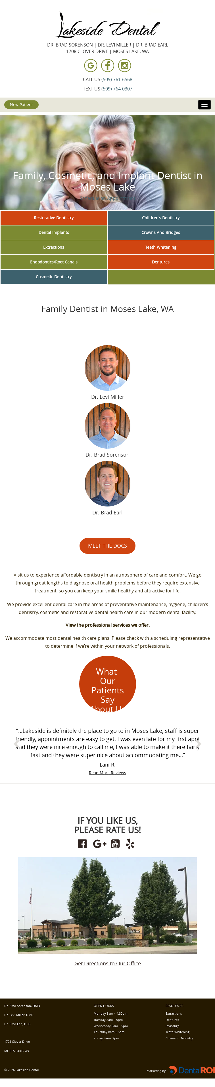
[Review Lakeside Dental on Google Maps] (100, 844)
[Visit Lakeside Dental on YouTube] (115, 844)
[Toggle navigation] (204, 104)
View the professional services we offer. (108, 625)
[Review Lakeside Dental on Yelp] (131, 844)
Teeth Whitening (160, 247)
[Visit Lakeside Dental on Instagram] (124, 65)
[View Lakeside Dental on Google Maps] (91, 65)
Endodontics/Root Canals (54, 262)
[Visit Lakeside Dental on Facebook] (108, 65)
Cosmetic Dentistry (54, 276)
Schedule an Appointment (107, 198)
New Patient (21, 104)
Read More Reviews (107, 772)
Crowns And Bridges (160, 232)
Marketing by (156, 1071)
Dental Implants (54, 232)
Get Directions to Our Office (107, 963)
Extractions (53, 247)
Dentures (161, 262)
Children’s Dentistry (160, 217)
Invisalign (172, 1026)
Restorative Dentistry (54, 217)
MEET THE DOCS (107, 545)
